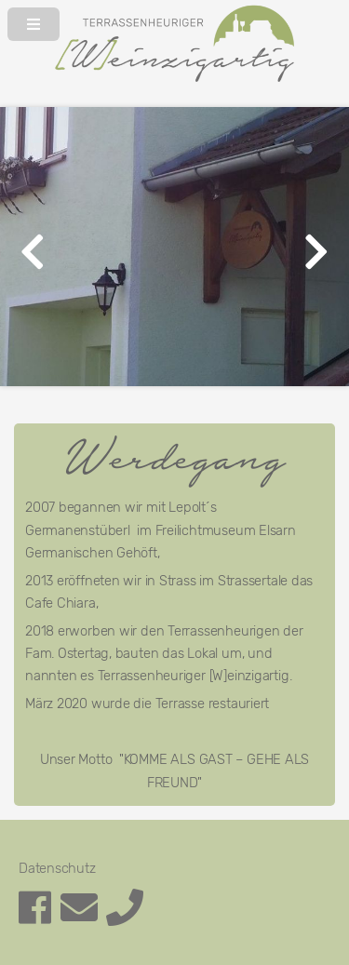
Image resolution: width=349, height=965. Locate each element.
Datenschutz (57, 868)
